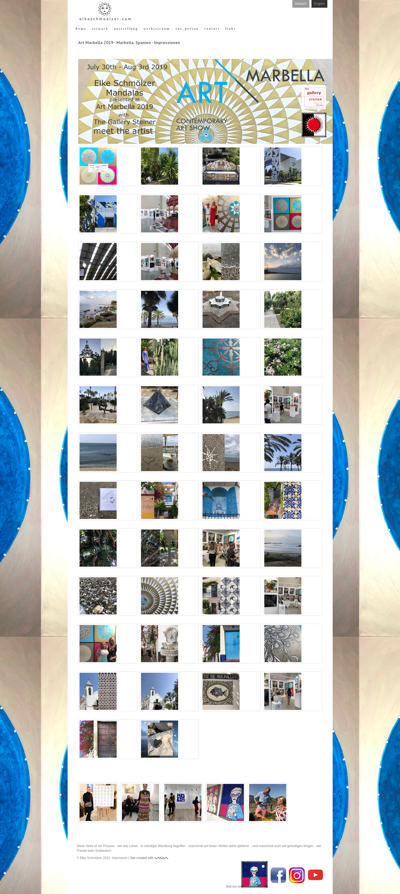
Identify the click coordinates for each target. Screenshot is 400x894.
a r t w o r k (100, 29)
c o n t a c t (211, 29)
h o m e (81, 29)
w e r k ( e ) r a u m (156, 29)
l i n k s (230, 29)
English (319, 4)
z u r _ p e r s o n (186, 29)
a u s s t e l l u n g (125, 29)
